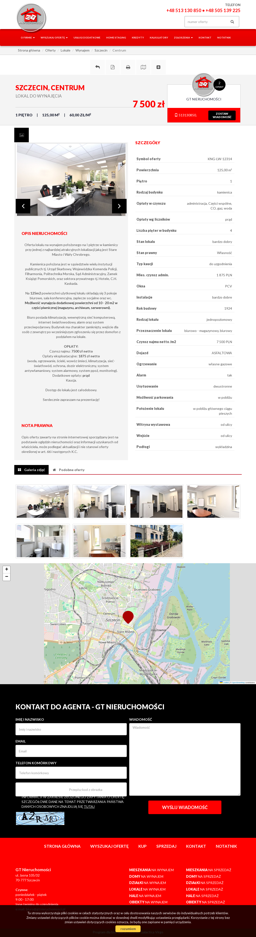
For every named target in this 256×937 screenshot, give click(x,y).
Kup (142, 846)
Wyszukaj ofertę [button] (54, 37)
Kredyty (138, 37)
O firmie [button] (28, 37)
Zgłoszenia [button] (183, 37)
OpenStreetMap (238, 683)
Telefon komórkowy (35, 763)
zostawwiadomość (222, 115)
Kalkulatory (159, 37)
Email (20, 741)
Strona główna (62, 846)
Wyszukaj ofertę (109, 846)
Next (119, 206)
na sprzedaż (208, 870)
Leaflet (224, 683)
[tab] (21, 135)
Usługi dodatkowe (87, 37)
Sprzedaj (166, 846)
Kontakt (205, 37)
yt (172, 21)
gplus (163, 21)
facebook (153, 21)
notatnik (224, 37)
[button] (128, 616)
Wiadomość (140, 719)
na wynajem (151, 870)
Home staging (116, 37)
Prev (23, 206)
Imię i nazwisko (29, 719)
